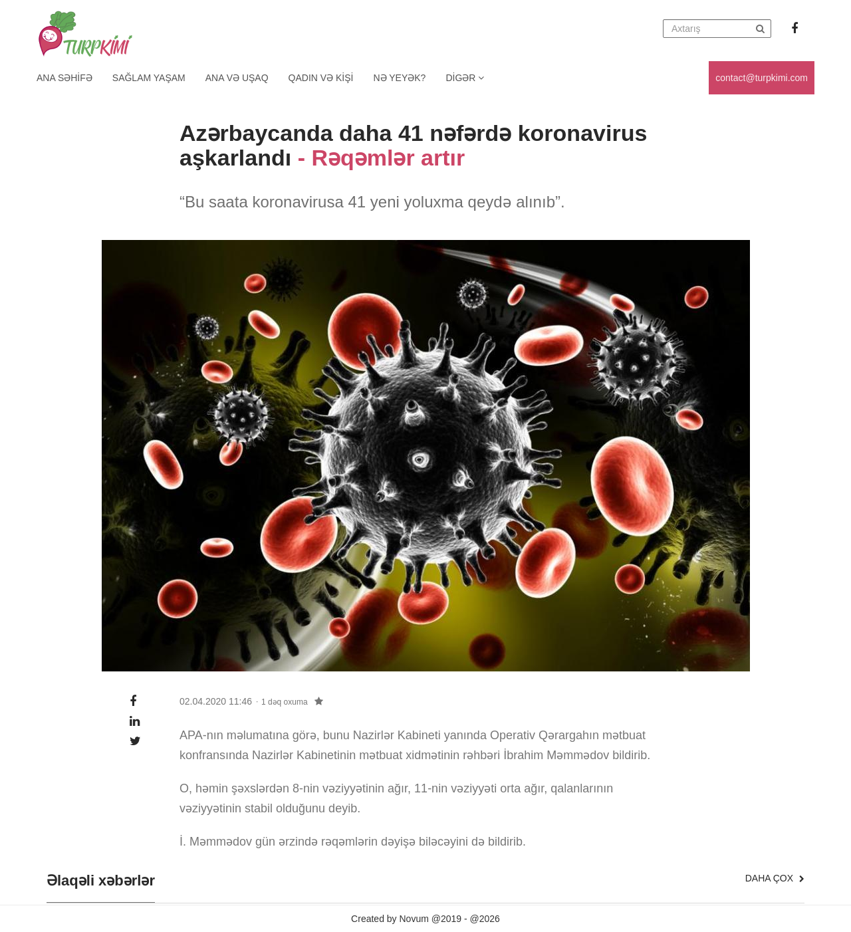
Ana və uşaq (237, 77)
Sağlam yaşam (148, 77)
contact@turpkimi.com (761, 77)
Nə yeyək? (400, 77)
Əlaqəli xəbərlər (101, 881)
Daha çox (774, 878)
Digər (464, 77)
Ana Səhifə (64, 77)
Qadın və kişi (321, 77)
